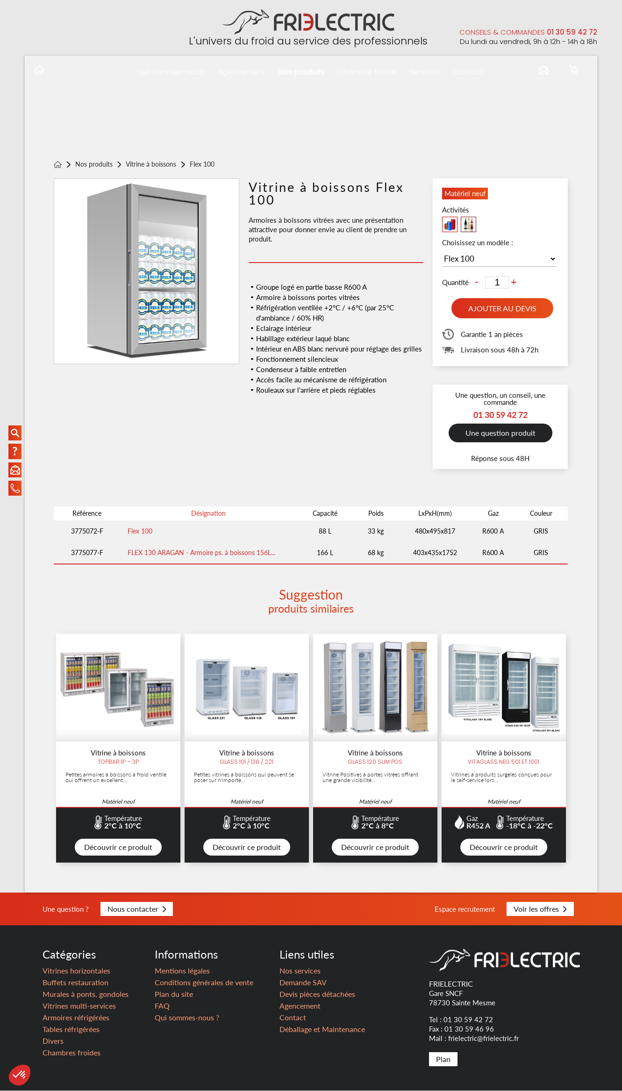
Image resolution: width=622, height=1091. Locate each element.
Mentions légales (182, 971)
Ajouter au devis (502, 308)
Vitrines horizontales (76, 971)
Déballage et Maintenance (322, 1029)
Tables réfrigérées (71, 1029)
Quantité (455, 282)
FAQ (162, 1006)
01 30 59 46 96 (469, 1029)
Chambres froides (71, 1052)
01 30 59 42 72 (572, 32)
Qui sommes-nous (170, 71)
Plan (443, 1059)
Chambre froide (367, 71)
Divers (53, 1041)
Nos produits (302, 71)
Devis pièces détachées (317, 994)
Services (424, 71)
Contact (468, 71)
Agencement (241, 71)
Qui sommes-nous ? (187, 1017)
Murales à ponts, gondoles (86, 994)
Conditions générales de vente (204, 982)
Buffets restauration (75, 982)
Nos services (300, 971)
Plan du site (174, 994)
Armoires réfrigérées (76, 1017)
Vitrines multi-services (79, 1006)
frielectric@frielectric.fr (483, 1038)
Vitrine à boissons (151, 164)
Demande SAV (303, 982)
